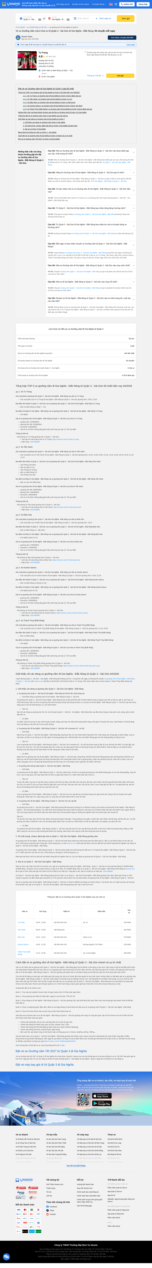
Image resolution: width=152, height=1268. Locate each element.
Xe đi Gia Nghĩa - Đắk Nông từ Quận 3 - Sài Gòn (109, 181)
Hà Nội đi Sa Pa (113, 1147)
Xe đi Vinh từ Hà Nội (23, 1162)
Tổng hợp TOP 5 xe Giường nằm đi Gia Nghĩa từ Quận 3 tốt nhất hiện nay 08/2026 (49, 92)
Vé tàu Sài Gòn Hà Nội (54, 1150)
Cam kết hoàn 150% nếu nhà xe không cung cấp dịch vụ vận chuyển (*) (37, 4)
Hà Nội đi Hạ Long (114, 1143)
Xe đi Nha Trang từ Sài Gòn (26, 1147)
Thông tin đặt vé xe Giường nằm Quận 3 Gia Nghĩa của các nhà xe (43, 116)
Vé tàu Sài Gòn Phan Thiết (56, 1143)
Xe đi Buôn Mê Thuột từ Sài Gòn (28, 1139)
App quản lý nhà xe (115, 1191)
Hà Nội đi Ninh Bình (115, 1139)
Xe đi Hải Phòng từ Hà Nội (25, 1158)
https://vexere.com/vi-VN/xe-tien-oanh (67, 507)
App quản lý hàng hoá (116, 1214)
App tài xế (111, 1195)
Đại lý (110, 1222)
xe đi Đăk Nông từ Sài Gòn (36, 27)
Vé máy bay (83, 1134)
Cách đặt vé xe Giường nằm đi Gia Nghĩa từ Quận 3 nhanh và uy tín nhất (45, 136)
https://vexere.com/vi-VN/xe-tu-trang (65, 439)
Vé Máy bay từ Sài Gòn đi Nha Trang (90, 1143)
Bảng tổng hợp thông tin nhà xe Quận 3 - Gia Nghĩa (37, 132)
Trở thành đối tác (99, 4)
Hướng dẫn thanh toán (85, 1184)
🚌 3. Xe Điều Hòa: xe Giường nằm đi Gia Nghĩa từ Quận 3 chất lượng (49, 102)
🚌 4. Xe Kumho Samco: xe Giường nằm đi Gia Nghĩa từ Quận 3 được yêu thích (52, 106)
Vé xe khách (20, 27)
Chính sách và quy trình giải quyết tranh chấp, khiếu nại (89, 1201)
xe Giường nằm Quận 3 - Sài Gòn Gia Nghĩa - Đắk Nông (94, 214)
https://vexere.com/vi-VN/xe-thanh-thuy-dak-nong (81, 666)
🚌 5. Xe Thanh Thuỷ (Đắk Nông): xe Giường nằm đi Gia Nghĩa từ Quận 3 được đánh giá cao (57, 109)
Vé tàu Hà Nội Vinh (53, 1162)
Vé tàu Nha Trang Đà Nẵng (56, 1154)
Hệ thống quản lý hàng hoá (119, 1206)
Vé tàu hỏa (51, 1134)
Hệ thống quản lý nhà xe (118, 1184)
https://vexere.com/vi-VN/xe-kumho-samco (72, 613)
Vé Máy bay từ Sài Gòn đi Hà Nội (89, 1147)
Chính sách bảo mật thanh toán (88, 1196)
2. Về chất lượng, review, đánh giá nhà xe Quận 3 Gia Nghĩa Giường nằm (50, 126)
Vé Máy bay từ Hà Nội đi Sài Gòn (89, 1139)
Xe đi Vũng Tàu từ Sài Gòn (26, 1143)
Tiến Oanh (21, 930)
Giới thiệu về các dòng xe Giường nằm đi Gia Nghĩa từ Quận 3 (41, 119)
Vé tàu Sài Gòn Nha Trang (56, 1139)
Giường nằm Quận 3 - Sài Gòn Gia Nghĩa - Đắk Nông (80, 272)
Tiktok (52, 1210)
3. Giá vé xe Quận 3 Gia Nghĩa (34, 129)
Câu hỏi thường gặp (84, 1206)
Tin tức (48, 1192)
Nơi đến (54, 17)
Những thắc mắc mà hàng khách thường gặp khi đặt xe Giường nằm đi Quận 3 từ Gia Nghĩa (52, 112)
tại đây (62, 1045)
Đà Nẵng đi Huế (113, 1158)
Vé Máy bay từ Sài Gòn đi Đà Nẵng (90, 1150)
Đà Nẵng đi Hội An (114, 1154)
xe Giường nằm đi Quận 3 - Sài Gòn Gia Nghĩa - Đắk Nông (93, 233)
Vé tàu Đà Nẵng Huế (54, 1158)
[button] (91, 152)
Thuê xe (112, 1134)
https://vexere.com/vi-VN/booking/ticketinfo (60, 1041)
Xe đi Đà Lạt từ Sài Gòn (24, 1150)
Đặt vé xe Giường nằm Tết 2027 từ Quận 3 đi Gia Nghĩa (39, 139)
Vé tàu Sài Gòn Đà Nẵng (55, 1147)
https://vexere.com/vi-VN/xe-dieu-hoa (66, 560)
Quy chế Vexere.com (84, 1188)
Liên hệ (49, 1196)
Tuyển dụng (50, 1188)
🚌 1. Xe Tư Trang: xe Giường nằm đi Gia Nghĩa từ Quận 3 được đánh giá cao (52, 96)
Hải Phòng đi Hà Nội (115, 1162)
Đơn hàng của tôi (63, 4)
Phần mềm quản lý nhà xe (117, 1188)
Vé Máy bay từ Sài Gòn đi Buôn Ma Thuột (90, 1163)
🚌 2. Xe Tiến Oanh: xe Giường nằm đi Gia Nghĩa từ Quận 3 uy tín (47, 99)
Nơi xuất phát (27, 17)
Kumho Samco (23, 944)
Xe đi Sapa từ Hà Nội (23, 1154)
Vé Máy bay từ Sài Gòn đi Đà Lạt (89, 1154)
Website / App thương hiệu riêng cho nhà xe (121, 1200)
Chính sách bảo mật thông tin (88, 1192)
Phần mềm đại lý (114, 1218)
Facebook (53, 1207)
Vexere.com (61, 255)
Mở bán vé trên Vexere (80, 4)
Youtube (53, 1214)
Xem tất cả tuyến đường (75, 1166)
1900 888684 (35, 442)
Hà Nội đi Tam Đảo (115, 1150)
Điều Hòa (21, 937)
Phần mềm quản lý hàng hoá (118, 1210)
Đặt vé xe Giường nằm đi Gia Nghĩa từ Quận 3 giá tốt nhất (46, 89)
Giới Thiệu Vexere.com (54, 1184)
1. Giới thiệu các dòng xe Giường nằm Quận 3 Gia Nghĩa (44, 122)
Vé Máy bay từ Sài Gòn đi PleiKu (89, 1158)
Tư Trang (21, 922)
